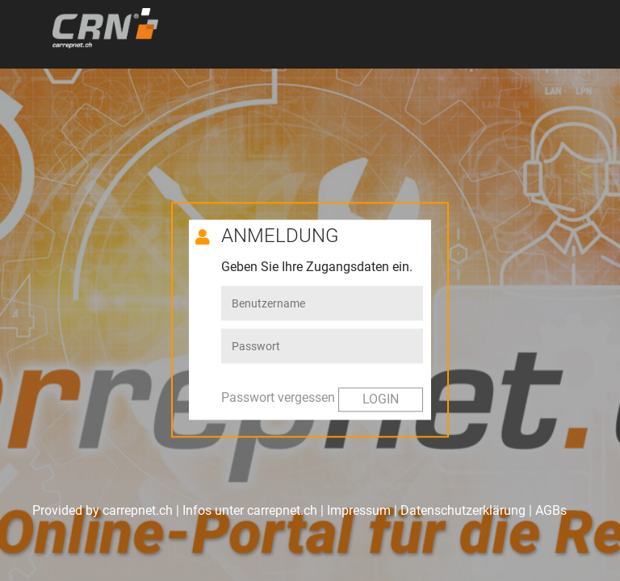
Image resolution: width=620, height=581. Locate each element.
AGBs (551, 510)
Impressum (359, 510)
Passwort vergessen (278, 397)
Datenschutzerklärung (463, 510)
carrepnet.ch (282, 510)
